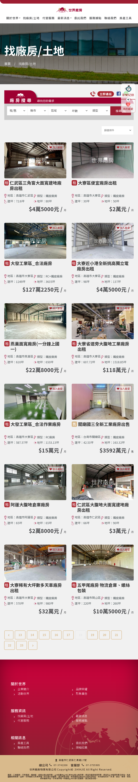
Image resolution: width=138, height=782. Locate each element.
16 (56, 635)
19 (92, 635)
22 (9, 645)
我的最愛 (128, 109)
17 (68, 635)
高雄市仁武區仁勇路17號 (73, 760)
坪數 (80, 111)
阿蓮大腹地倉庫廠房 (30, 504)
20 (104, 635)
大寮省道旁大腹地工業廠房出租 (103, 346)
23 (21, 645)
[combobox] (17, 110)
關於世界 (12, 18)
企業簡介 (23, 689)
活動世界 (23, 693)
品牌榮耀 (81, 689)
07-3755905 (93, 765)
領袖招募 (81, 747)
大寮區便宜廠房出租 (97, 183)
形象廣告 (81, 693)
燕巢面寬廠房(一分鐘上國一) (34, 346)
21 (116, 635)
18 (80, 635)
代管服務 (48, 18)
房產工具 (125, 18)
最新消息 (64, 18)
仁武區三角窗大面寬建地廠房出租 (35, 185)
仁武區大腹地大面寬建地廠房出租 (103, 507)
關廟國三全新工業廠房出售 (104, 424)
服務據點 (95, 18)
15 (44, 635)
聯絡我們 (110, 18)
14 (32, 635)
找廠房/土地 (31, 18)
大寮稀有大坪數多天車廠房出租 (36, 587)
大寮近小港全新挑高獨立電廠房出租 (103, 266)
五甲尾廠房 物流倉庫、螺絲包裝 (103, 587)
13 (20, 635)
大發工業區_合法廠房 (31, 263)
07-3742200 (61, 765)
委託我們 (80, 18)
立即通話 (106, 94)
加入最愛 (56, 147)
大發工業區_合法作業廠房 (36, 424)
